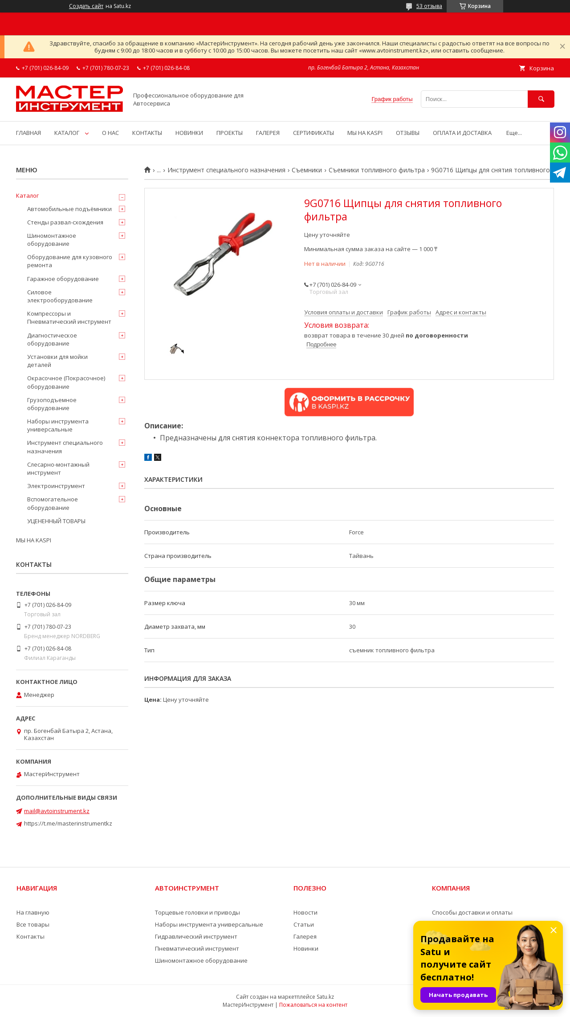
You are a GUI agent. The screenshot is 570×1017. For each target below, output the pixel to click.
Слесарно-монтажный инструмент (58, 468)
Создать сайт (86, 6)
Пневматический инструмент (197, 948)
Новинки (305, 948)
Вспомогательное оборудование (52, 503)
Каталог (27, 195)
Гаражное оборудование (63, 279)
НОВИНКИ (189, 133)
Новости (305, 912)
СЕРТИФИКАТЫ (313, 133)
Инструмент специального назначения (226, 170)
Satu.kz (325, 997)
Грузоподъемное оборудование (52, 404)
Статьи (303, 924)
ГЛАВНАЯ (28, 133)
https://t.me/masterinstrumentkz (68, 823)
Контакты (30, 936)
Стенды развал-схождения (65, 222)
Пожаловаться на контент (313, 1005)
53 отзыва (429, 6)
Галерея (305, 936)
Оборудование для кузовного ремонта (69, 261)
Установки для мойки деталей (57, 361)
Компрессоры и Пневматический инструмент (69, 317)
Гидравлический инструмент (196, 936)
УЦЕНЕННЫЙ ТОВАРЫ (56, 521)
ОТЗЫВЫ (407, 133)
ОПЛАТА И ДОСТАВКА (462, 133)
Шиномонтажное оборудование (51, 240)
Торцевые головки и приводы (197, 912)
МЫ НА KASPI (365, 133)
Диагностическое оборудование (52, 339)
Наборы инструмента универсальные (58, 425)
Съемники (307, 170)
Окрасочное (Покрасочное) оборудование (66, 382)
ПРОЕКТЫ (229, 133)
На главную (32, 912)
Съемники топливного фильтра (377, 170)
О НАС (110, 133)
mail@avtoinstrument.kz (57, 810)
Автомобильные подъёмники (69, 209)
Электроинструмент (56, 486)
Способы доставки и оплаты (472, 912)
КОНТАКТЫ (147, 133)
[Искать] (541, 99)
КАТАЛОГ (66, 133)
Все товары (32, 924)
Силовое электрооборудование (60, 296)
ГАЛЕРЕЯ (268, 133)
